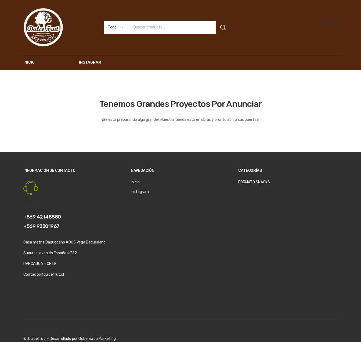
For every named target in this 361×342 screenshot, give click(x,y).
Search (223, 27)
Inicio (135, 182)
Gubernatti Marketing (97, 338)
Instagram (140, 192)
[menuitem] (29, 62)
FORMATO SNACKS (254, 182)
